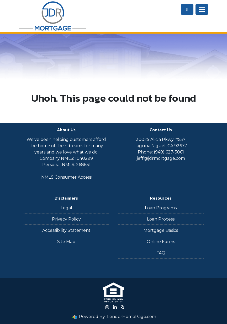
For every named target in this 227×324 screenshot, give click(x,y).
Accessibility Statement (66, 230)
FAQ (160, 252)
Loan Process (161, 219)
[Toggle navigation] (202, 9)
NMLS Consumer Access (66, 177)
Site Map (66, 241)
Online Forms (161, 241)
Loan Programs (161, 207)
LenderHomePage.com (131, 316)
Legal (66, 207)
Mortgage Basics (161, 230)
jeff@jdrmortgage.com (161, 158)
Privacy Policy (66, 219)
